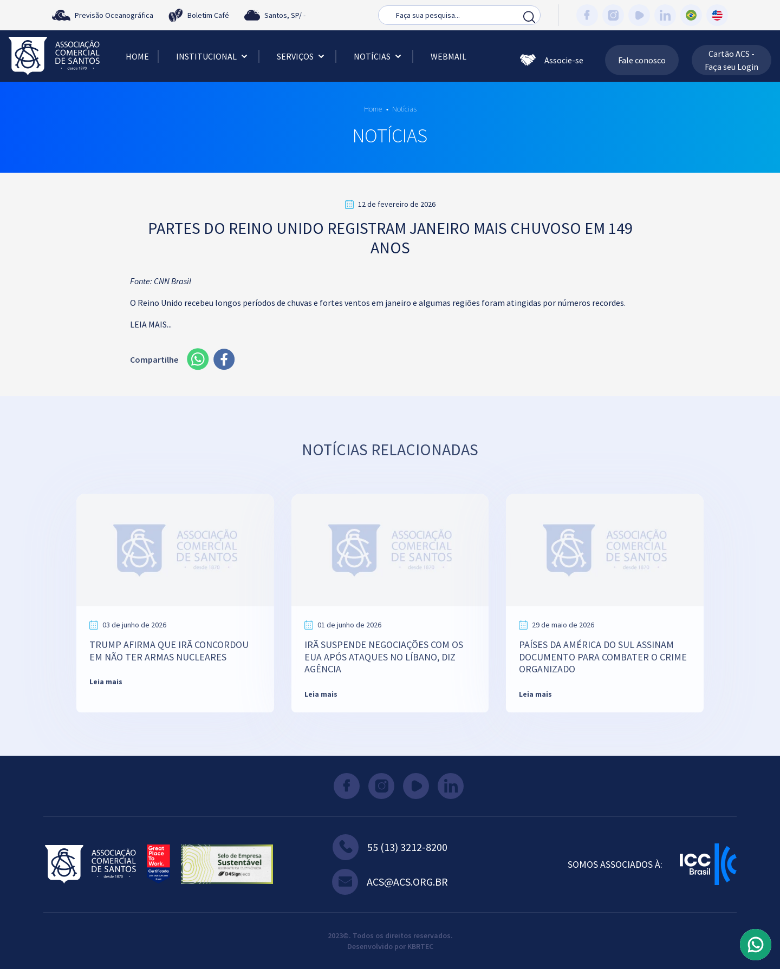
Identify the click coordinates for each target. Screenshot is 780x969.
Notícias (379, 56)
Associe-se (551, 60)
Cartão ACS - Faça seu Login (731, 60)
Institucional (213, 56)
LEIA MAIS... (151, 324)
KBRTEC (420, 946)
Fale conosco (642, 60)
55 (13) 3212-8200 (390, 847)
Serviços (302, 56)
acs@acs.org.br (390, 882)
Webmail (448, 56)
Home (137, 56)
